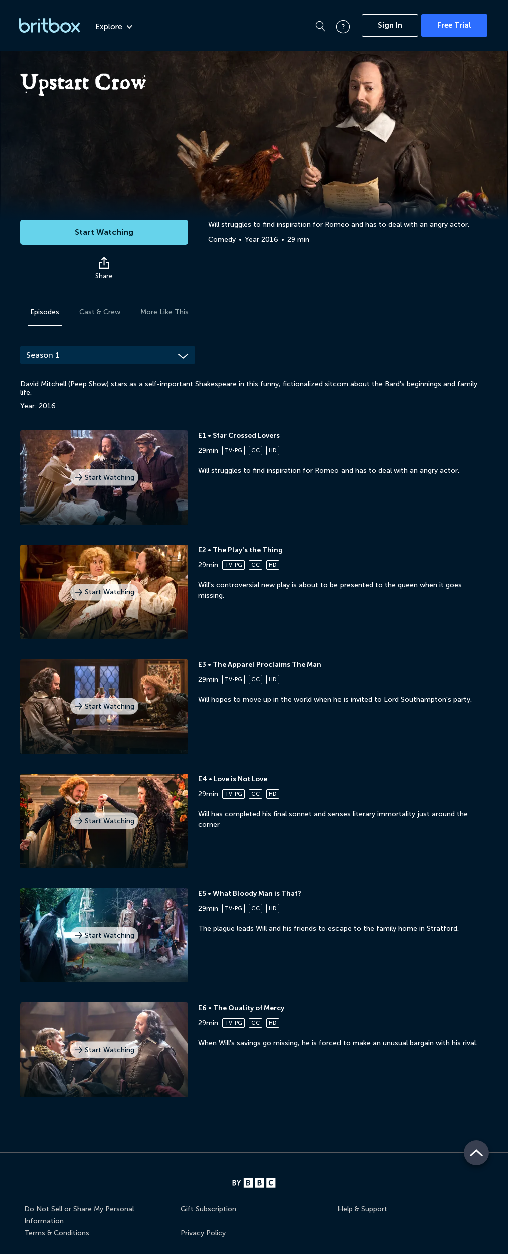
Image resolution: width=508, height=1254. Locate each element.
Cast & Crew (99, 312)
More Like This (164, 312)
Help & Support (362, 1209)
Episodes (44, 312)
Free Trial (454, 25)
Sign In (390, 25)
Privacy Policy (203, 1233)
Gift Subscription (208, 1209)
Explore (113, 26)
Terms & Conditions (56, 1233)
